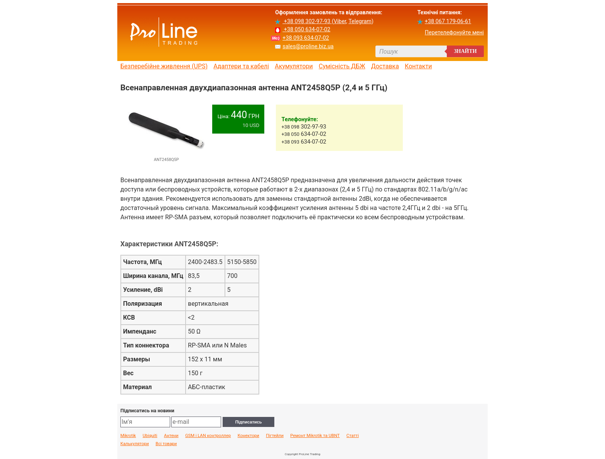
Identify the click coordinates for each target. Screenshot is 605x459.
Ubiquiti (150, 436)
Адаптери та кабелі (241, 66)
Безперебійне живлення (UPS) (164, 66)
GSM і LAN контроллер (208, 436)
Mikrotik (128, 436)
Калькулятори (134, 444)
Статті (352, 436)
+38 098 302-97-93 (306, 21)
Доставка (385, 66)
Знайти (465, 51)
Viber (340, 21)
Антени (171, 436)
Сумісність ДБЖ (342, 66)
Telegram (360, 21)
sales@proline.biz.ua (307, 46)
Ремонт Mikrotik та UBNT (315, 436)
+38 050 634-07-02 (306, 29)
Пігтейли (275, 436)
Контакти (418, 66)
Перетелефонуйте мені (454, 32)
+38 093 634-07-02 (305, 38)
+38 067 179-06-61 (448, 21)
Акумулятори (294, 66)
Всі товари (166, 444)
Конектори (248, 436)
